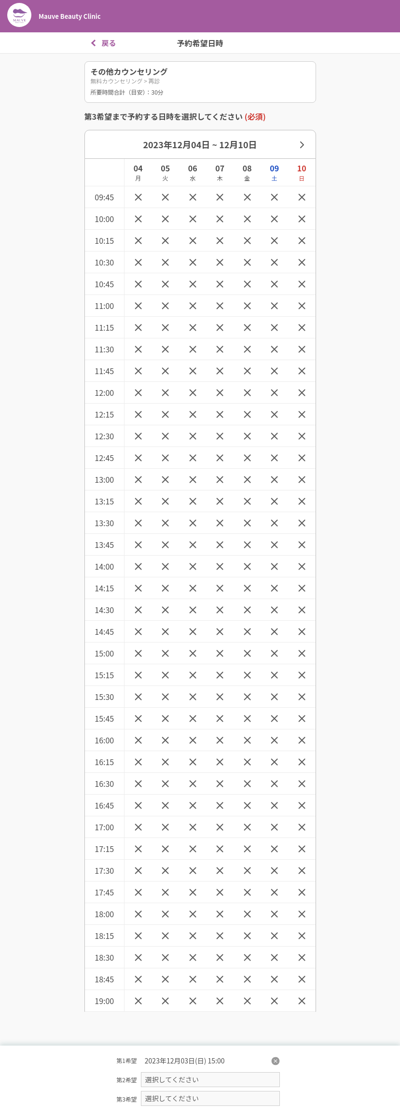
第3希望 (126, 1099)
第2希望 (126, 1080)
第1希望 (126, 1060)
